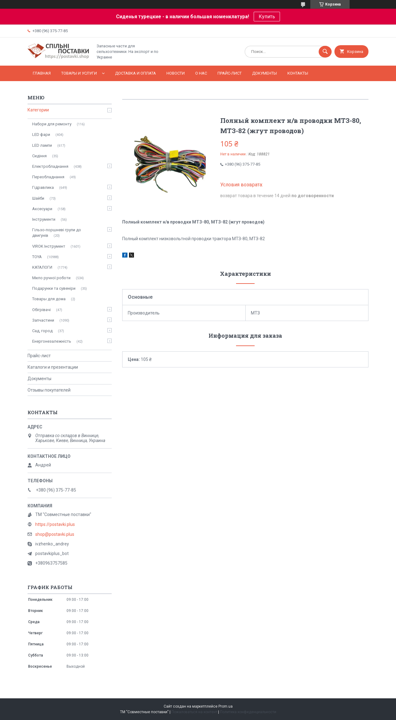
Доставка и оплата (135, 73)
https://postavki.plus (55, 524)
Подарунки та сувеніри (53, 288)
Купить (267, 17)
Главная (42, 73)
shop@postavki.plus (54, 534)
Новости (175, 73)
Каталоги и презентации (53, 367)
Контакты (297, 73)
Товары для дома (49, 299)
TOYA (37, 256)
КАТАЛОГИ (42, 267)
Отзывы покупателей (49, 390)
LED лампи (42, 145)
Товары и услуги (79, 73)
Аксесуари (42, 208)
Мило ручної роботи (51, 277)
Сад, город (42, 330)
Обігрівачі (41, 309)
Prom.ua (225, 706)
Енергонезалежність (51, 341)
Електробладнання (50, 166)
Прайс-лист (229, 73)
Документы (264, 73)
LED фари (41, 134)
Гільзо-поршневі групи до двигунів (56, 233)
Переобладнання (48, 177)
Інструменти (43, 219)
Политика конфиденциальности (248, 712)
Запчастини (43, 320)
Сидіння (39, 156)
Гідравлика (43, 187)
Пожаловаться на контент (194, 712)
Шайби (38, 198)
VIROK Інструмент (48, 246)
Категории (38, 109)
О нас (201, 73)
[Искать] (325, 52)
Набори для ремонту (51, 124)
